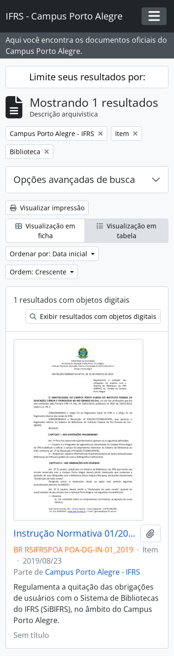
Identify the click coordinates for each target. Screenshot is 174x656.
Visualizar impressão (47, 207)
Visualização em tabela (126, 230)
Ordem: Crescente (39, 271)
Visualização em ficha (45, 230)
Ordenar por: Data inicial (49, 253)
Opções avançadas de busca (74, 179)
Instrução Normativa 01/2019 (74, 533)
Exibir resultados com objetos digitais (93, 316)
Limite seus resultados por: (87, 77)
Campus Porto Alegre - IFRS (92, 572)
